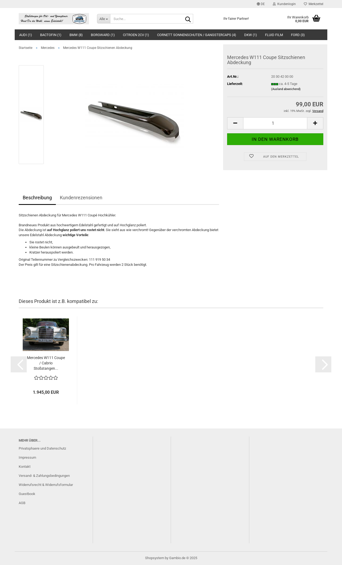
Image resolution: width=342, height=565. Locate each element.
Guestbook (27, 494)
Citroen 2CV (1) (136, 35)
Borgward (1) (103, 35)
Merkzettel (313, 4)
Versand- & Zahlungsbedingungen (44, 476)
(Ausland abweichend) (286, 89)
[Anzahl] (275, 123)
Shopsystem (154, 558)
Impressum (27, 457)
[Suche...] (103, 19)
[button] (261, 4)
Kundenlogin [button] (284, 4)
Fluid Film (274, 35)
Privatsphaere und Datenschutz (42, 448)
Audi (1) (25, 35)
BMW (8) (76, 35)
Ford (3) (298, 35)
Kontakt (24, 467)
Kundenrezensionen (81, 197)
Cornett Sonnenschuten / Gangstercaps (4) (196, 35)
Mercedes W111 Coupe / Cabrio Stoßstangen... (46, 363)
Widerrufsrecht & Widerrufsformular (46, 485)
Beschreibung (37, 197)
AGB (22, 503)
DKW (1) (250, 35)
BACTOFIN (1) (50, 35)
